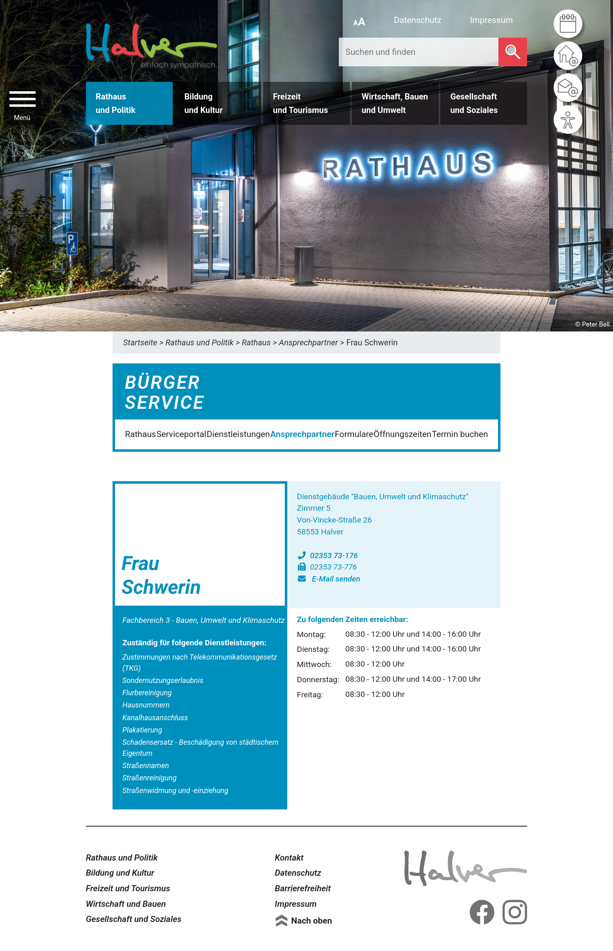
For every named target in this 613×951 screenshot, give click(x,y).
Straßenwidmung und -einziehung (175, 790)
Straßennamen (145, 765)
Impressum (491, 20)
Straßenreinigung (149, 777)
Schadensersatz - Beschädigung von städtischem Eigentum (200, 747)
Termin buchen (460, 434)
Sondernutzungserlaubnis (162, 680)
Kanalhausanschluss (155, 717)
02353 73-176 (327, 555)
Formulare (354, 434)
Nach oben (311, 921)
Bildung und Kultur (120, 873)
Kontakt (289, 858)
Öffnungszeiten (402, 434)
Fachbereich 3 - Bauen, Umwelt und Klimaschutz (203, 620)
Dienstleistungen (238, 434)
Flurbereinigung (147, 692)
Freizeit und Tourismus (128, 888)
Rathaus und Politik (122, 858)
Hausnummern (145, 705)
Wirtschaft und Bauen (126, 904)
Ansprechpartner (302, 434)
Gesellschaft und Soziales (134, 919)
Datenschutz (418, 20)
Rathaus (140, 434)
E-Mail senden (329, 579)
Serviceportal (181, 434)
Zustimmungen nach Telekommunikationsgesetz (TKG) (199, 662)
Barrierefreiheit (303, 888)
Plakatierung (142, 730)
